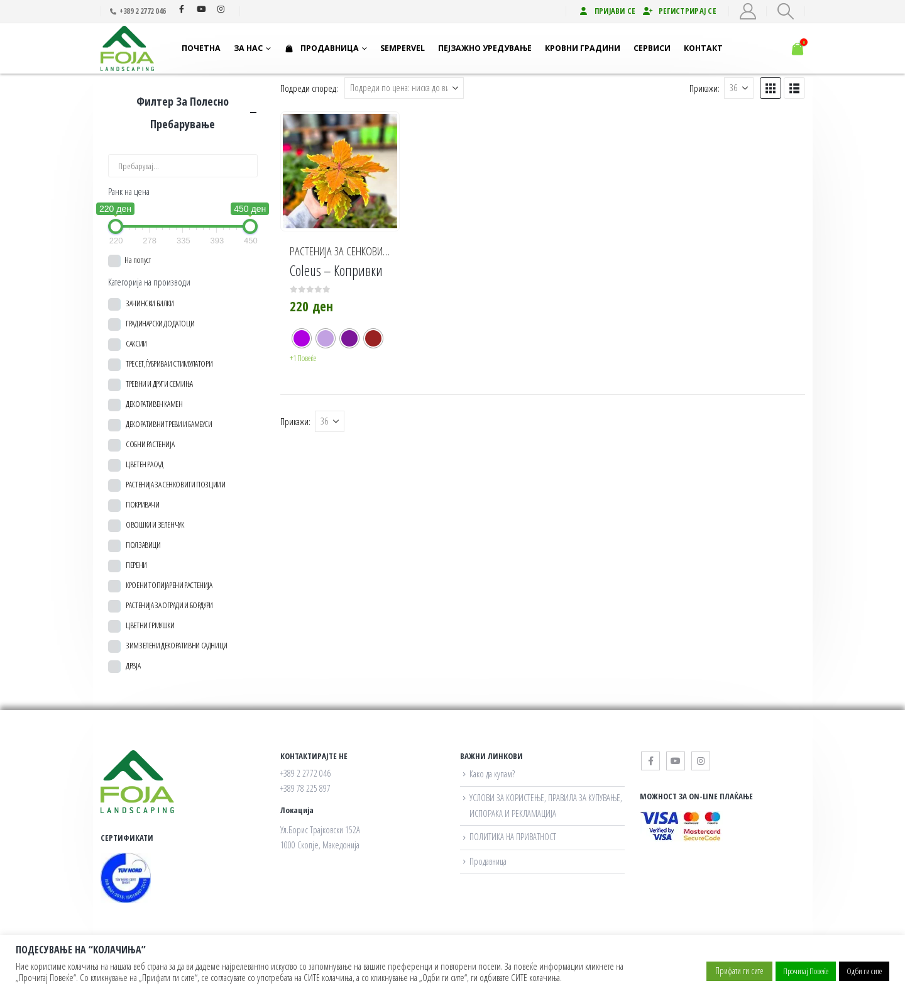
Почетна (201, 48)
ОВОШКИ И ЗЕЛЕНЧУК (155, 524)
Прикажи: (704, 88)
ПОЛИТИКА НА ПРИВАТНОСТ (512, 837)
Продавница (321, 48)
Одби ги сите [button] (864, 971)
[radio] (301, 338)
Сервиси (652, 48)
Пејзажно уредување (485, 48)
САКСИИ (136, 343)
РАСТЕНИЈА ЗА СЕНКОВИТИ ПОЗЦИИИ (362, 251)
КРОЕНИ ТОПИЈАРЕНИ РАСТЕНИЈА (169, 585)
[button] (785, 11)
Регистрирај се (679, 11)
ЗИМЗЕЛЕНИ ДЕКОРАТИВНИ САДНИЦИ (177, 645)
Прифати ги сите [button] (739, 971)
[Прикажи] (739, 88)
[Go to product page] (340, 171)
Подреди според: (309, 88)
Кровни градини (582, 48)
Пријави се (607, 11)
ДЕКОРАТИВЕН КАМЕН (154, 403)
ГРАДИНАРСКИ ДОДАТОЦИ (160, 323)
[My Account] (747, 11)
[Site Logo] (132, 49)
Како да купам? (492, 774)
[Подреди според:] (404, 88)
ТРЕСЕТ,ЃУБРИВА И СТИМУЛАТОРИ (169, 363)
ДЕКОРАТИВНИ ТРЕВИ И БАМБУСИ (169, 424)
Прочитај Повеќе (805, 971)
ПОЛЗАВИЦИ (143, 544)
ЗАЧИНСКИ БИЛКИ (150, 303)
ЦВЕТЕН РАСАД (144, 464)
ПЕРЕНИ (136, 564)
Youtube (201, 9)
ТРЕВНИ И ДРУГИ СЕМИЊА (159, 383)
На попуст (137, 259)
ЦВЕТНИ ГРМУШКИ (150, 625)
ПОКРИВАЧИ (143, 504)
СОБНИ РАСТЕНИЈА (150, 444)
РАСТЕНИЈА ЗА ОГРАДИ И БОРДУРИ (169, 605)
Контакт (703, 48)
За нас (248, 48)
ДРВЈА (133, 665)
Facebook (181, 9)
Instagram (221, 9)
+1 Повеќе (303, 357)
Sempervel (402, 48)
